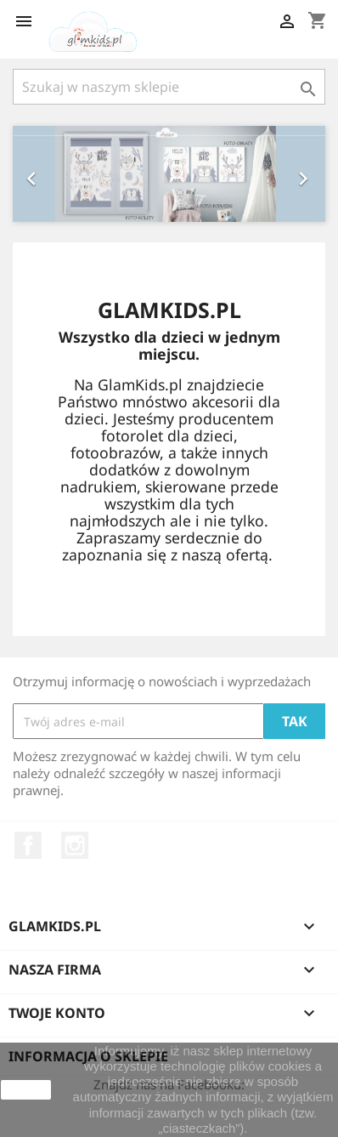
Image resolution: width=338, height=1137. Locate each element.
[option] (169, 174)
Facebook (28, 845)
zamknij (26, 1089)
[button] (36, 174)
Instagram (74, 845)
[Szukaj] (169, 87)
